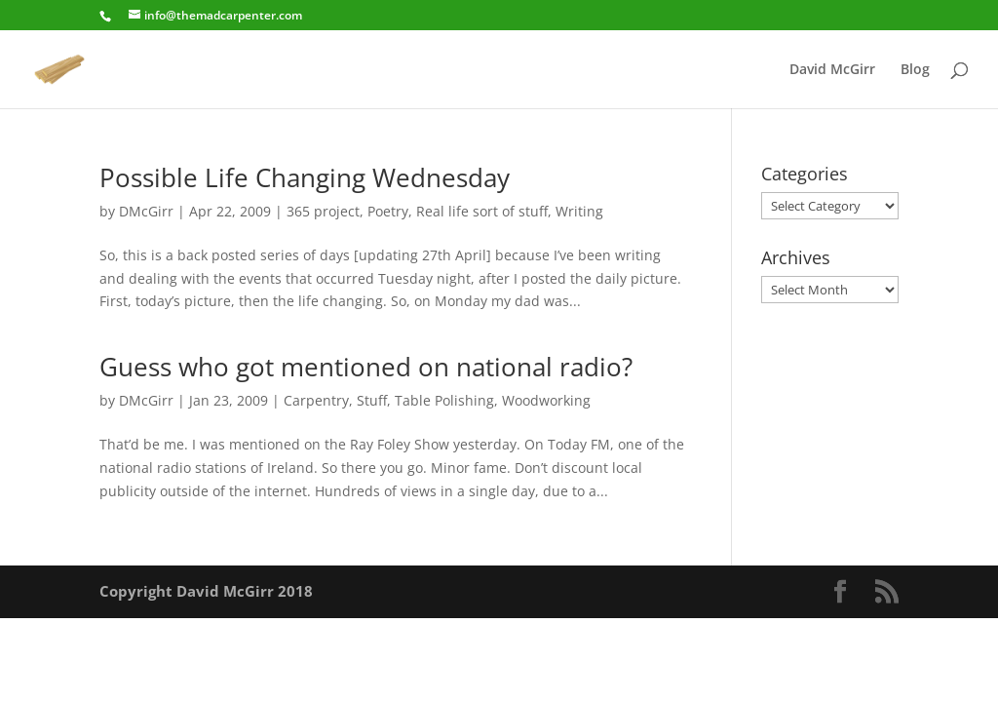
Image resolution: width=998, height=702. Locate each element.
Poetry (387, 211)
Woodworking (546, 400)
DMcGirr (146, 211)
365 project (323, 211)
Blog (915, 70)
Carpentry (316, 400)
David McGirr (832, 70)
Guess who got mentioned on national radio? (366, 366)
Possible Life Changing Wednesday (304, 177)
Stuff (372, 400)
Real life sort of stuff (482, 211)
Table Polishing (444, 400)
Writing (579, 211)
